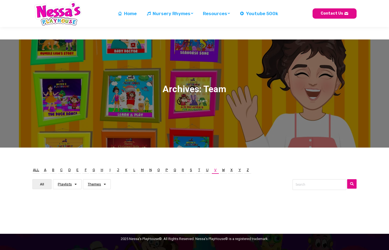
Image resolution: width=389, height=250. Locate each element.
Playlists (65, 184)
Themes (94, 184)
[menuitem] (127, 26)
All (36, 170)
